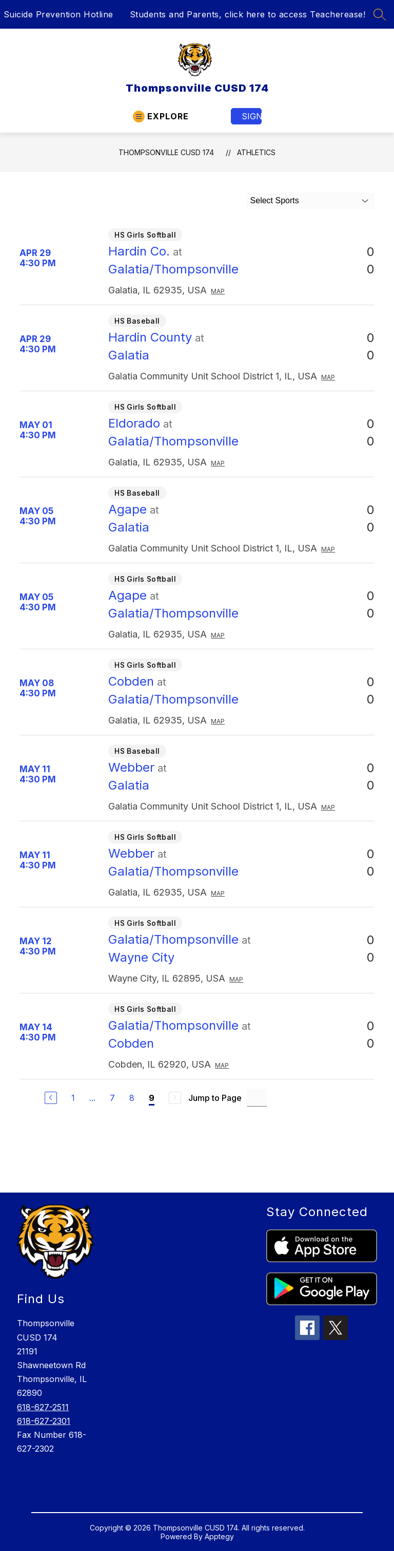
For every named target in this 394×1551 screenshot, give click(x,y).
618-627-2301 (43, 1421)
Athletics (256, 152)
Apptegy (219, 1536)
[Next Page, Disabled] (175, 1098)
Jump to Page (215, 1098)
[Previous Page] (51, 1098)
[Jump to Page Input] (257, 1098)
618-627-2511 (43, 1407)
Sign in (252, 116)
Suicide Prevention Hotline (58, 14)
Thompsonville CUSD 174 (166, 152)
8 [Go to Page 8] (131, 1098)
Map (218, 291)
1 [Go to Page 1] (73, 1098)
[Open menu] (161, 116)
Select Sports (274, 200)
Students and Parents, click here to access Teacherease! (248, 14)
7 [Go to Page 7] (112, 1098)
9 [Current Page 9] (151, 1098)
